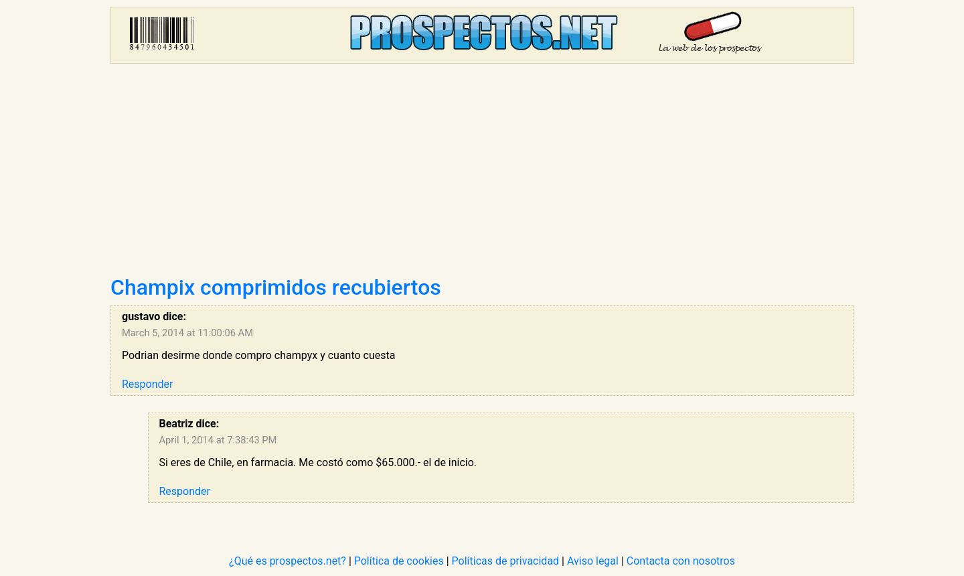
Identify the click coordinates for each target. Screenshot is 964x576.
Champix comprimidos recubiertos (275, 287)
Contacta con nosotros (681, 561)
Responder (147, 384)
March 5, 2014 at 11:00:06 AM (187, 333)
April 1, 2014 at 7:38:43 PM (218, 440)
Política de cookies (399, 561)
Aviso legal (593, 561)
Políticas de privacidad (506, 561)
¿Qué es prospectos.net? (287, 561)
